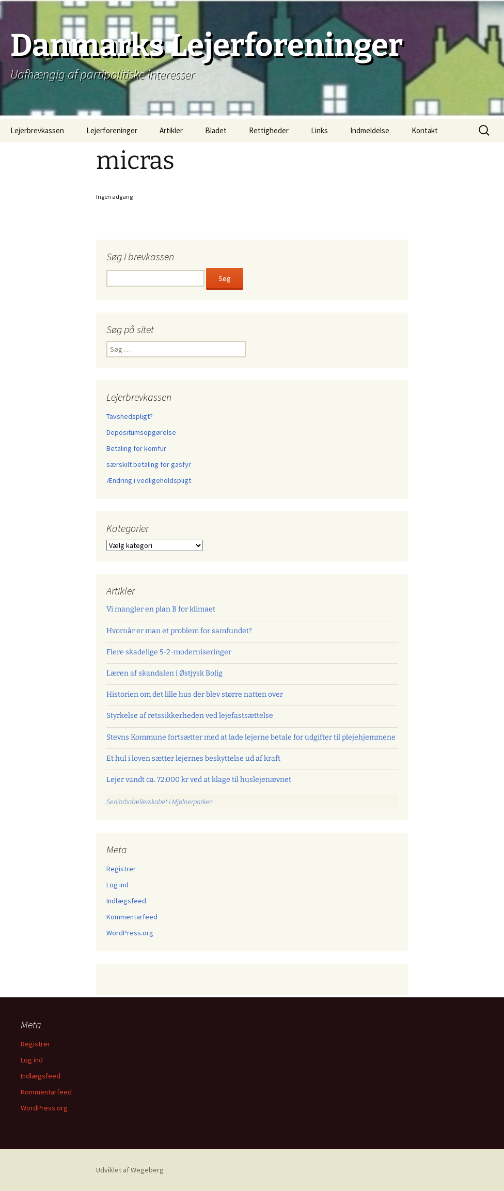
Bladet (216, 130)
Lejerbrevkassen (37, 130)
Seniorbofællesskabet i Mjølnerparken (159, 801)
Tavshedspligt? (129, 416)
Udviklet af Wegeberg (130, 1169)
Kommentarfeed (132, 916)
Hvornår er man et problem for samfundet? (179, 630)
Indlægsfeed (126, 900)
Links (319, 130)
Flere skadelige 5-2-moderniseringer (168, 652)
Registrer (121, 868)
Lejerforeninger (111, 130)
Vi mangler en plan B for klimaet (160, 609)
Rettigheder (269, 130)
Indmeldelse (369, 130)
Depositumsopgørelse (141, 432)
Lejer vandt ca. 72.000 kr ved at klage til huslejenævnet (198, 779)
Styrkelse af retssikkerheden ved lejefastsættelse (189, 715)
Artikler (171, 130)
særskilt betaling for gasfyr (148, 464)
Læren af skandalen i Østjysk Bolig (164, 673)
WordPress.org (129, 932)
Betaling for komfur (136, 448)
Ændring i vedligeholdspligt (148, 480)
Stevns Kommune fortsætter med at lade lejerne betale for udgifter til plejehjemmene (251, 737)
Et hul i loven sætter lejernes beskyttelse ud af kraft (193, 758)
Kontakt (425, 130)
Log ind (117, 884)
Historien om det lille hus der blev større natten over (194, 694)
